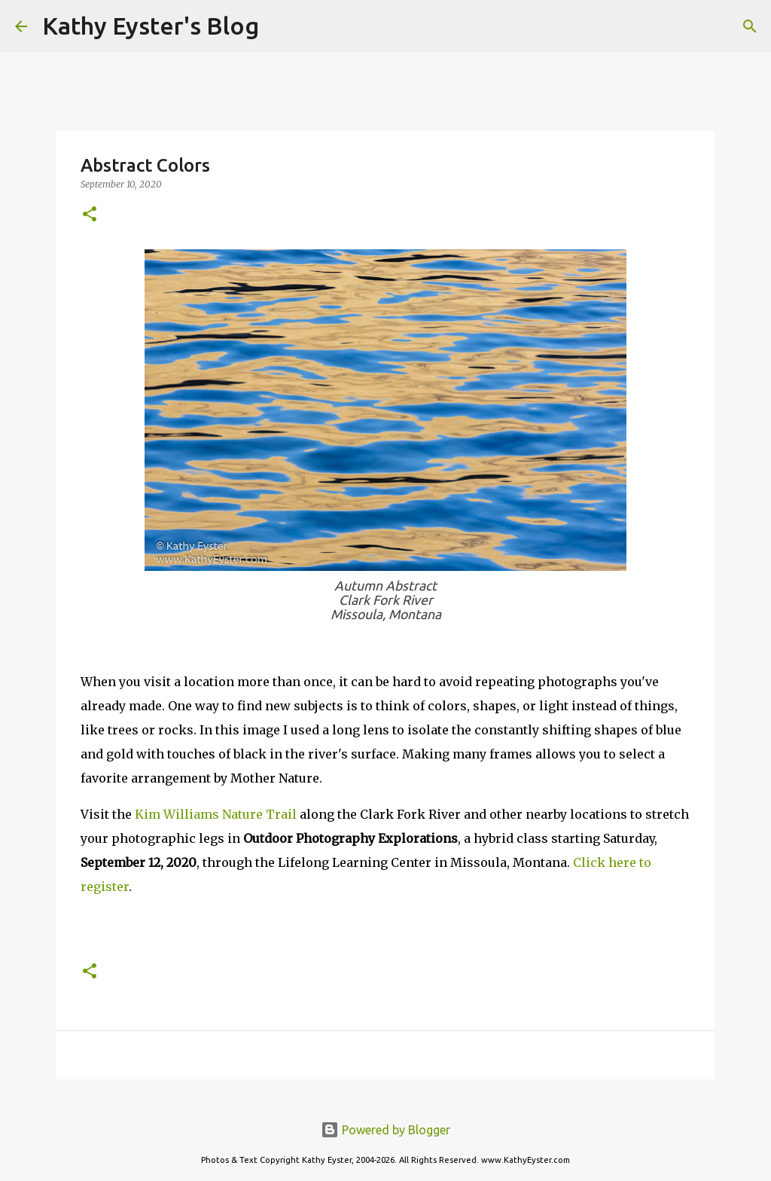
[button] (90, 215)
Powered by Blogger (385, 1130)
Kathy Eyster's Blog (150, 25)
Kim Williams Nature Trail (216, 814)
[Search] (280, 26)
